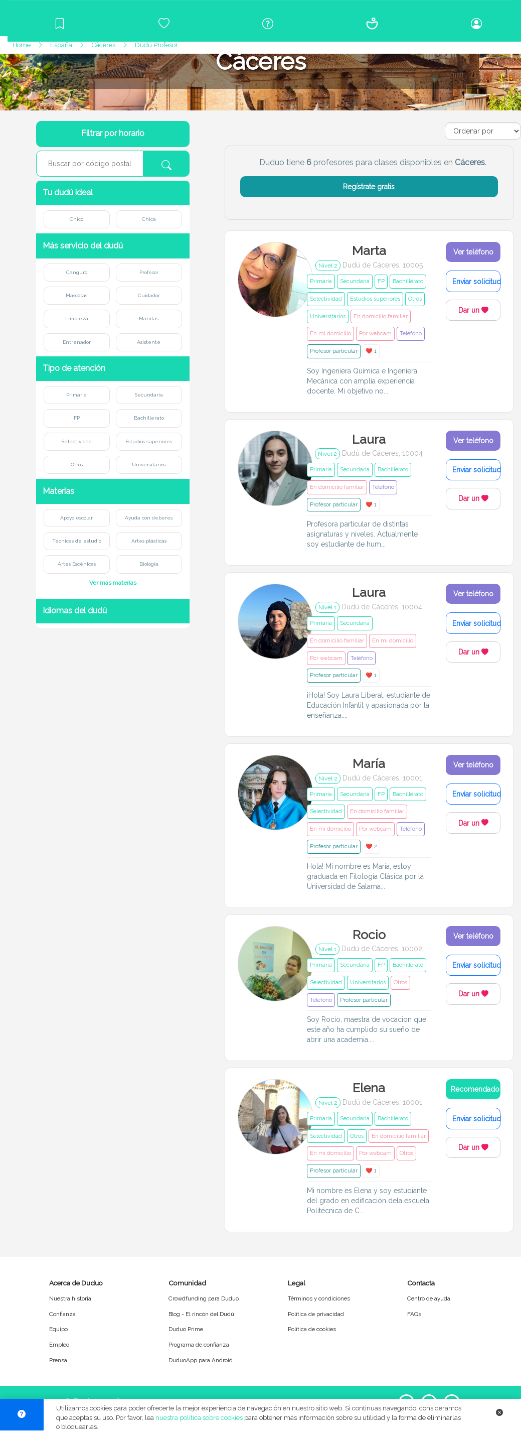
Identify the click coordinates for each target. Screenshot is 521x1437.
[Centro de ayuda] (268, 24)
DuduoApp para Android (200, 1360)
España (61, 45)
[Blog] (60, 24)
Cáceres (103, 45)
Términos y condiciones (319, 1298)
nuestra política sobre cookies (199, 1417)
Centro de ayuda (428, 1298)
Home (22, 45)
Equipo (58, 1329)
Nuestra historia (70, 1298)
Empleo (59, 1344)
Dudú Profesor (156, 45)
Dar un (473, 310)
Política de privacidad (316, 1314)
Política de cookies (312, 1329)
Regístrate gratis (369, 187)
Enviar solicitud (476, 282)
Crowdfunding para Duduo (203, 1298)
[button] (113, 193)
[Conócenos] (372, 24)
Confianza (62, 1314)
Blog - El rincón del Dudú (201, 1314)
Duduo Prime (185, 1329)
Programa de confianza (198, 1344)
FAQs (414, 1314)
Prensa (58, 1360)
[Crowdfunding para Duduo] (164, 24)
